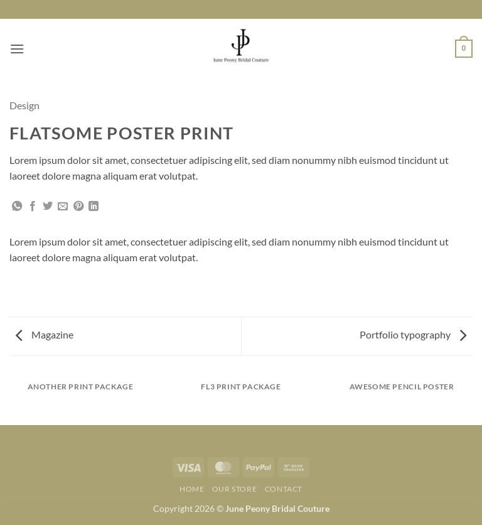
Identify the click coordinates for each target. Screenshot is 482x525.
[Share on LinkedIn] (93, 206)
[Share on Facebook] (33, 206)
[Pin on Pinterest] (78, 206)
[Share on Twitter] (48, 206)
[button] (16, 48)
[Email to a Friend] (63, 206)
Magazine (44, 334)
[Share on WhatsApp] (17, 206)
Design (24, 105)
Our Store (234, 489)
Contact (284, 489)
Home (191, 489)
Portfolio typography (413, 334)
